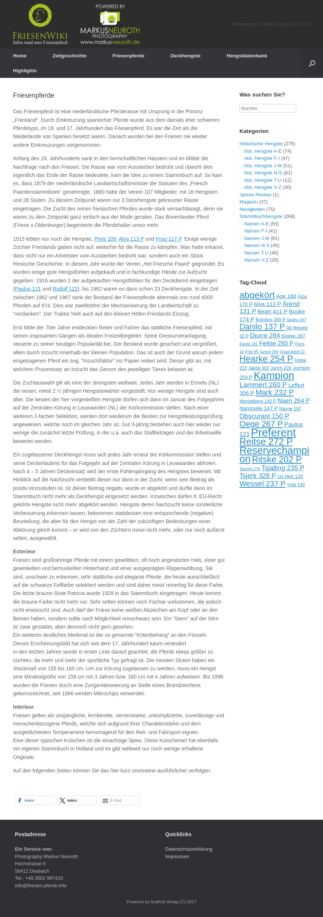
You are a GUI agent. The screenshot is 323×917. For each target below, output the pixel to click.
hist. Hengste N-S (263, 173)
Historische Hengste (260, 143)
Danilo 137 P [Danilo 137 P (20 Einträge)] (262, 326)
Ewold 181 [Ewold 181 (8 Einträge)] (248, 344)
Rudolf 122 (65, 289)
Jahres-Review (255, 194)
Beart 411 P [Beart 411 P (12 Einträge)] (273, 311)
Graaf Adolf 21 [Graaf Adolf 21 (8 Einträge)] (292, 352)
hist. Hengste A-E (262, 151)
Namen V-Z (256, 260)
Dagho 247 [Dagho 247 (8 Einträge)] (296, 319)
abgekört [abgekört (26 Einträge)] (257, 295)
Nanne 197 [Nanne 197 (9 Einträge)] (290, 408)
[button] (34, 800)
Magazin (248, 202)
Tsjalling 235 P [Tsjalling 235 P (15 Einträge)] (283, 468)
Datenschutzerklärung (188, 849)
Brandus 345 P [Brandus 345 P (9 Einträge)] (270, 319)
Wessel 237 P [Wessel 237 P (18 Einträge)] (262, 484)
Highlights (25, 70)
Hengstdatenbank (247, 56)
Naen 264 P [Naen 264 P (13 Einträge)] (294, 400)
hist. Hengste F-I (261, 158)
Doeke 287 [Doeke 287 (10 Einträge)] (293, 336)
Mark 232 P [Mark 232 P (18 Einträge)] (275, 392)
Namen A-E (256, 224)
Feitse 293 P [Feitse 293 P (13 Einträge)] (276, 343)
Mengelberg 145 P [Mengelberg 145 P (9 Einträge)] (257, 401)
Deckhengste (185, 56)
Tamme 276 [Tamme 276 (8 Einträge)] (249, 469)
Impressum (177, 856)
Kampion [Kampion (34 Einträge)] (274, 375)
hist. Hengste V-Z (262, 187)
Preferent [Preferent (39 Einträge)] (273, 432)
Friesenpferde (128, 56)
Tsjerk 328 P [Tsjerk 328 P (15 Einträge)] (257, 476)
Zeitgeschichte (69, 56)
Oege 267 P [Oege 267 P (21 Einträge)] (261, 424)
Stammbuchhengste (260, 216)
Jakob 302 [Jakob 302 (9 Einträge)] (258, 368)
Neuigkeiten (252, 209)
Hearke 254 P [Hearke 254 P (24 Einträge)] (266, 359)
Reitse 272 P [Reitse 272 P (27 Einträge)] (265, 441)
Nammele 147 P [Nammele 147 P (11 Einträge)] (258, 408)
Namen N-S (256, 245)
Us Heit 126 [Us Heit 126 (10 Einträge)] (290, 476)
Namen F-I (255, 231)
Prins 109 (105, 239)
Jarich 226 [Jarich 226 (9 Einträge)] (281, 368)
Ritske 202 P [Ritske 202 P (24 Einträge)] (277, 459)
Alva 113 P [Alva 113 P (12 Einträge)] (267, 304)
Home (19, 56)
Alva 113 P (131, 239)
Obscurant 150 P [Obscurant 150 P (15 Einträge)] (264, 416)
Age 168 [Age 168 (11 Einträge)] (286, 296)
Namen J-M (256, 238)
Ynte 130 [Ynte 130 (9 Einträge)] (296, 484)
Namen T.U (256, 253)
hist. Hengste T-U (262, 180)
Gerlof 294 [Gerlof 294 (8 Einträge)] (269, 352)
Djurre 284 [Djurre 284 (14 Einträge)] (265, 335)
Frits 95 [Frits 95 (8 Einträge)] (252, 352)
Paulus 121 (28, 289)
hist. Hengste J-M (263, 165)
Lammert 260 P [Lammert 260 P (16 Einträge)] (263, 385)
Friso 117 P (169, 239)
